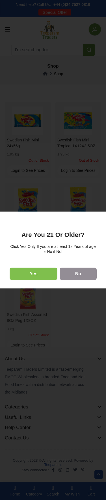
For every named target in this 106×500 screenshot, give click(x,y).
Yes (34, 273)
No (78, 273)
